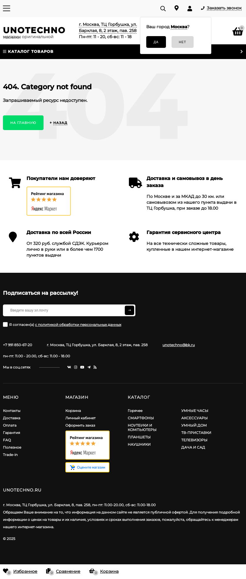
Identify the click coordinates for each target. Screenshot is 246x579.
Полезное (12, 447)
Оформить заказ (80, 425)
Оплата (9, 425)
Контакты (11, 410)
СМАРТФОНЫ (141, 418)
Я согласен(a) (62, 324)
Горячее (135, 410)
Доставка (11, 418)
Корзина (73, 410)
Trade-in (10, 454)
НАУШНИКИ (139, 444)
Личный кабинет (80, 418)
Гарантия (11, 432)
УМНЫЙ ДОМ (194, 425)
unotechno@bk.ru (178, 345)
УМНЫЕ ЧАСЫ (194, 410)
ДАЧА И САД (193, 447)
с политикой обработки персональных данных (78, 324)
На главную (23, 123)
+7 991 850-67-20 (17, 345)
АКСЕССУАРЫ (194, 418)
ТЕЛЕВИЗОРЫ (194, 440)
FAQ (7, 440)
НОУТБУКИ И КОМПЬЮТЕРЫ (142, 427)
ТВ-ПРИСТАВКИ (196, 432)
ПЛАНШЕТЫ (139, 437)
